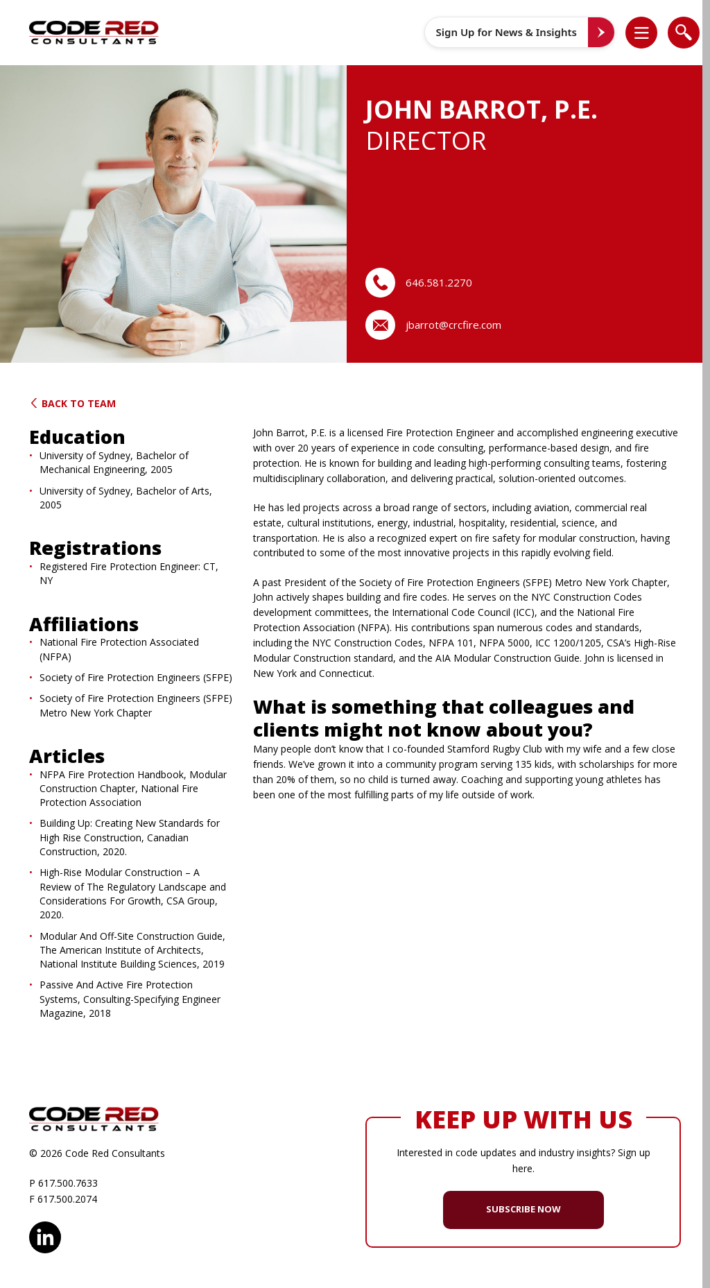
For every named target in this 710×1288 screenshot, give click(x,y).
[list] (641, 33)
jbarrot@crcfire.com (453, 325)
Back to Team (72, 403)
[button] (648, 32)
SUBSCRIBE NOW (523, 1209)
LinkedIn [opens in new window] (45, 1235)
